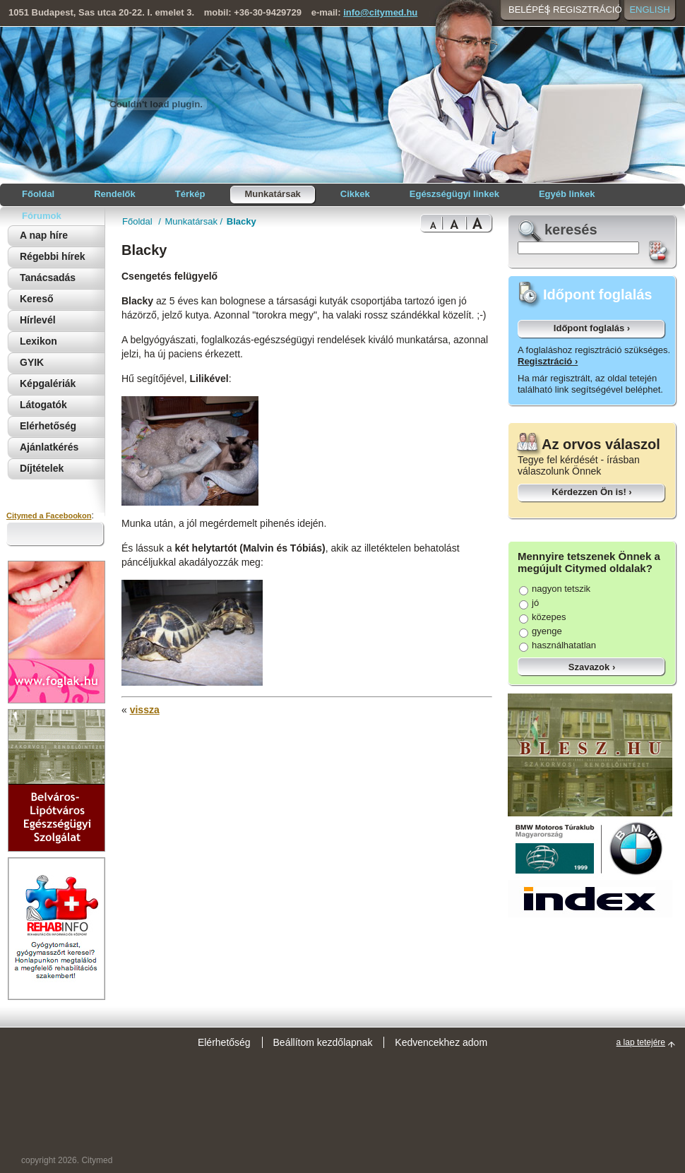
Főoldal (138, 221)
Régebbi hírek (52, 256)
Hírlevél (38, 320)
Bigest (479, 223)
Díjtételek (42, 468)
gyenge (540, 631)
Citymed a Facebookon (48, 515)
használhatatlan (557, 645)
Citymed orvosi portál (75, 103)
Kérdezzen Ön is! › (591, 492)
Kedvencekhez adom (441, 1042)
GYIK (32, 362)
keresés (570, 229)
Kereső (36, 298)
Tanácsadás (48, 277)
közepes (542, 617)
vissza (145, 709)
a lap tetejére (640, 1042)
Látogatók (43, 404)
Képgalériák (48, 383)
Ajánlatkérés (49, 447)
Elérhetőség (48, 425)
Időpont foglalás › (592, 328)
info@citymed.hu (380, 12)
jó (529, 602)
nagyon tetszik (554, 588)
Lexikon (38, 341)
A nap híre (44, 235)
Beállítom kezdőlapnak (323, 1042)
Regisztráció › (548, 361)
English (649, 9)
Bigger (454, 223)
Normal (431, 223)
